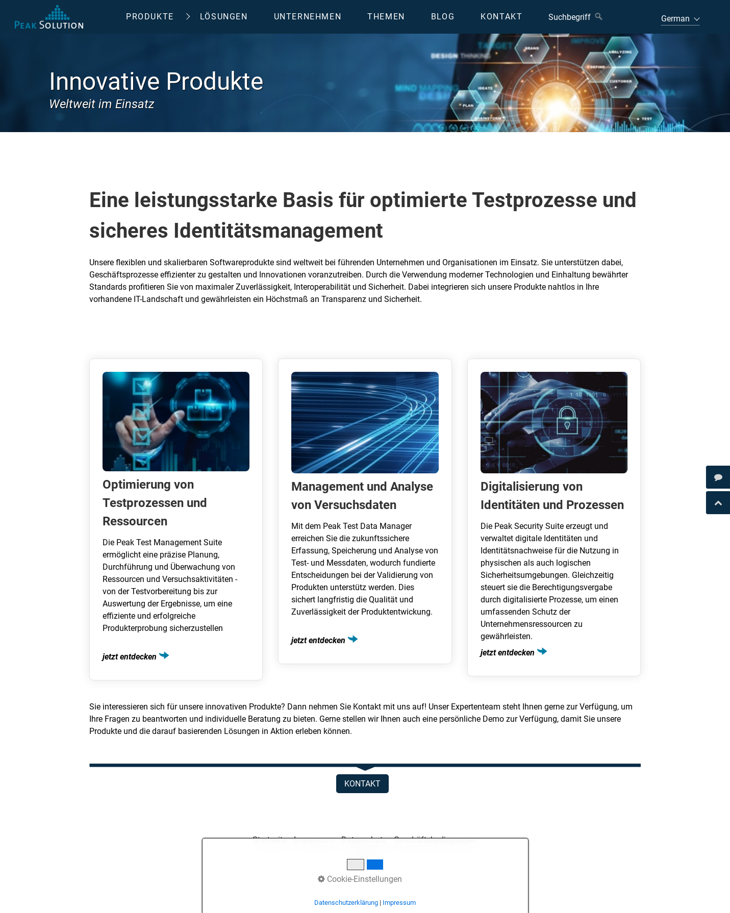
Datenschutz (364, 840)
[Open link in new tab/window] (718, 477)
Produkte (150, 16)
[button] (362, 783)
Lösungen (224, 16)
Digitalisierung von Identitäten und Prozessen (554, 517)
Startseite (270, 840)
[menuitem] (157, 17)
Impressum (314, 840)
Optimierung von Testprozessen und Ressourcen (176, 519)
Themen (386, 16)
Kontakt (501, 16)
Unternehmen (308, 16)
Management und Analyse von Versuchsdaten (365, 511)
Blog (443, 16)
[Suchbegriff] (575, 17)
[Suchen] (599, 17)
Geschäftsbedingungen (435, 840)
